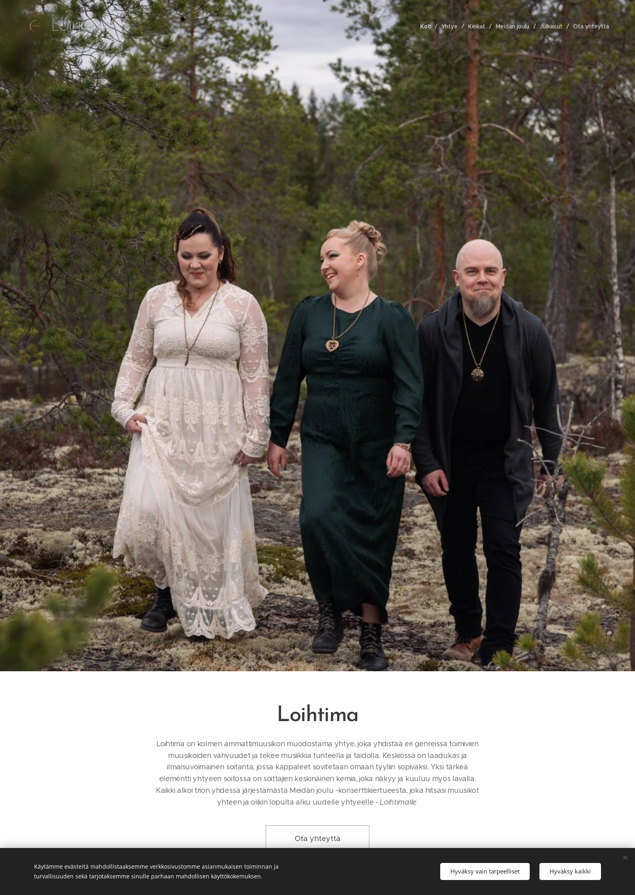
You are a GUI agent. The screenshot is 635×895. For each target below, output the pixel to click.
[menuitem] (427, 26)
